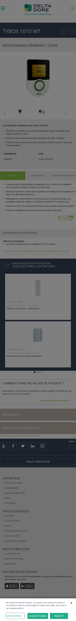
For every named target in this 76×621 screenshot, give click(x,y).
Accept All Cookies (37, 617)
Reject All (59, 617)
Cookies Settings (14, 616)
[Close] (71, 603)
